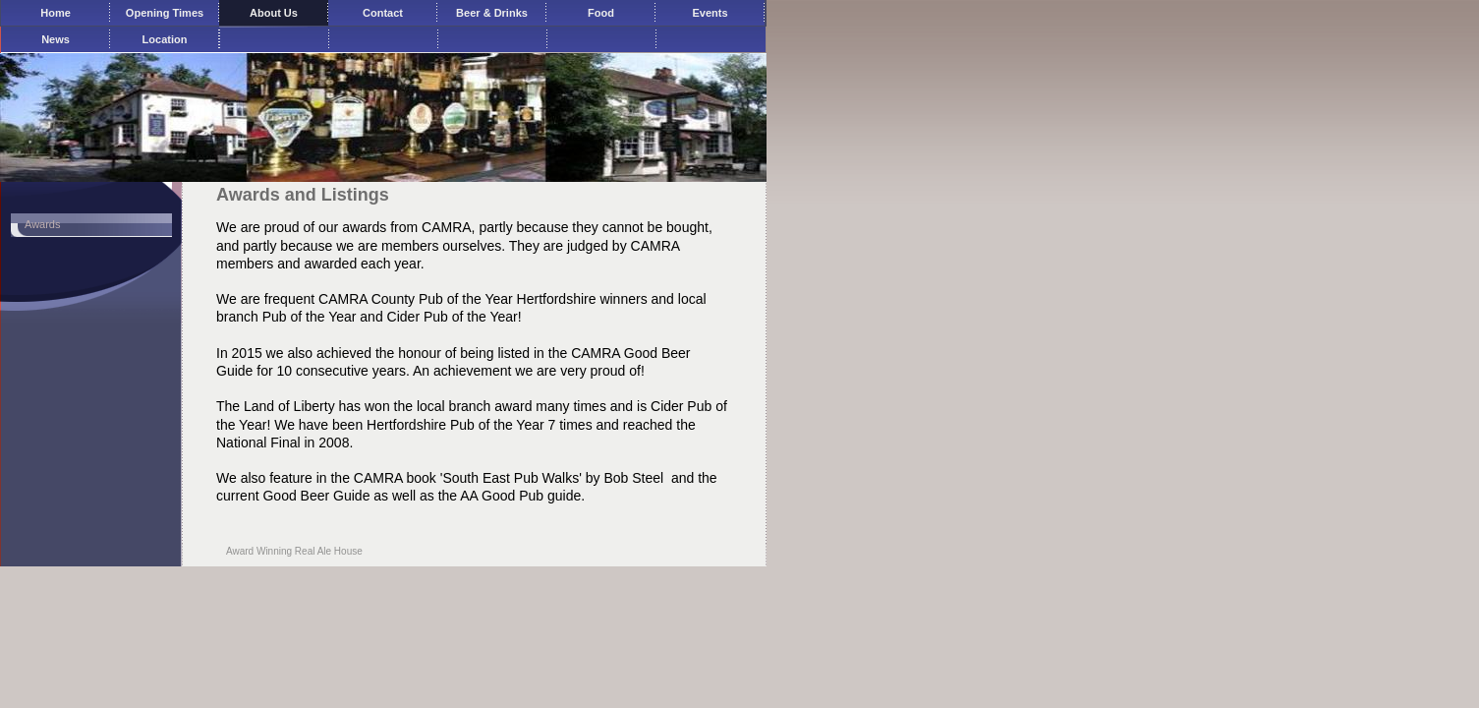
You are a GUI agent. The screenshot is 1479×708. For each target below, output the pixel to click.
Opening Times (164, 13)
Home (55, 13)
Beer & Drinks (492, 13)
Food (601, 13)
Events (709, 13)
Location (165, 39)
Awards (42, 224)
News (55, 39)
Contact (383, 13)
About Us (274, 13)
